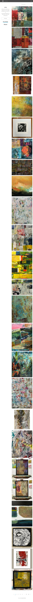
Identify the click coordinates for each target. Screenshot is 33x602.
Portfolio (5, 21)
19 (26, 594)
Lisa (5, 7)
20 (28, 594)
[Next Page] (30, 594)
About (5, 24)
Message (5, 18)
